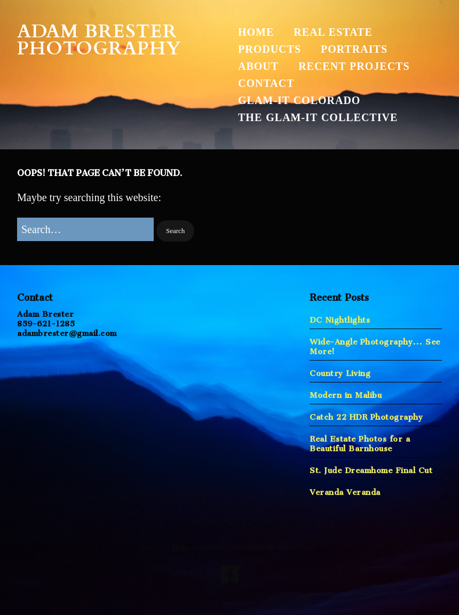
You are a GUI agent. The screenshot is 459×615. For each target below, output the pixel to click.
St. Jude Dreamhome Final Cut (371, 468)
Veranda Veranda (345, 490)
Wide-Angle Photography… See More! (375, 344)
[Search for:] (85, 229)
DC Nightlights (340, 318)
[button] (175, 231)
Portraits (354, 49)
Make (179, 547)
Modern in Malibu (346, 393)
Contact (266, 83)
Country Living (340, 371)
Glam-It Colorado (299, 100)
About (258, 66)
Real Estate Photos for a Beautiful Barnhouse (360, 441)
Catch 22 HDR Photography (366, 415)
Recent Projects (353, 66)
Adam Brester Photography (99, 40)
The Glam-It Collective (318, 117)
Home (256, 32)
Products (269, 49)
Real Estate (333, 32)
